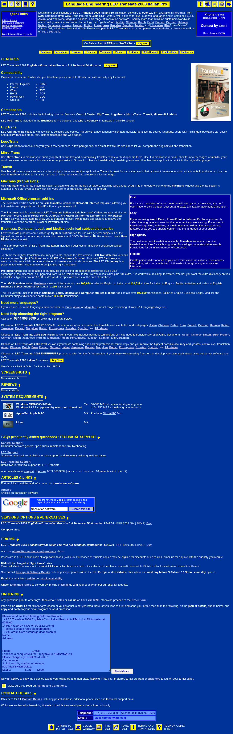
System (91, 52)
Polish (88, 25)
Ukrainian (156, 25)
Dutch (142, 22)
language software (12, 25)
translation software (13, 23)
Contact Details (32, 699)
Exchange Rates (20, 584)
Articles (6, 489)
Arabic (120, 22)
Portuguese (101, 25)
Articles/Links (169, 52)
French (159, 22)
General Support (12, 442)
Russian (115, 25)
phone (42, 471)
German (171, 22)
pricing (31, 578)
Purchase (210, 33)
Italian (42, 25)
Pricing (119, 52)
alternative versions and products (34, 551)
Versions (105, 52)
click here (154, 678)
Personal (179, 12)
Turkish (139, 25)
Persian (77, 25)
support (29, 471)
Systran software (11, 28)
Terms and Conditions (51, 685)
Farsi (150, 22)
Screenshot (61, 52)
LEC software (9, 20)
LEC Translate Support (15, 461)
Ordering (133, 52)
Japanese (54, 25)
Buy (167, 25)
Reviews (76, 52)
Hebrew (183, 22)
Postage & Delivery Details (33, 572)
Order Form (139, 600)
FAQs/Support (150, 52)
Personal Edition (17, 203)
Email (223, 25)
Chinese (131, 22)
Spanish (127, 25)
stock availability (51, 578)
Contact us (187, 52)
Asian (42, 19)
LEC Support (9, 452)
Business (51, 15)
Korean (66, 25)
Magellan (71, 19)
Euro (190, 15)
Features (46, 52)
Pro (81, 15)
